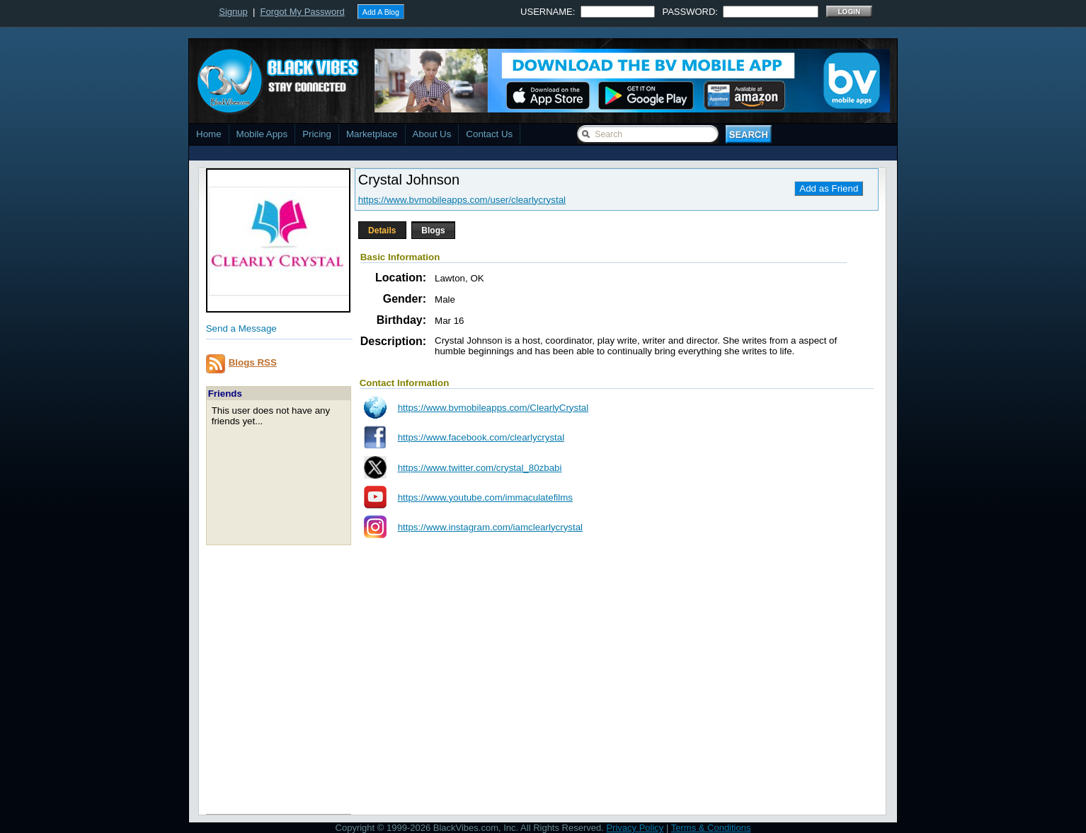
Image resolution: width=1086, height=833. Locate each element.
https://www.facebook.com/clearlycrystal (481, 437)
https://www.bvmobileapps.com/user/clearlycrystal (462, 199)
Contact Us (489, 134)
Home (209, 134)
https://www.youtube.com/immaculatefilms (485, 497)
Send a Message (241, 328)
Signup (233, 11)
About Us (432, 134)
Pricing (316, 134)
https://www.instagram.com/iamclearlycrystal (490, 527)
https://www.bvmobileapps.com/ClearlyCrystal (493, 407)
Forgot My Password (303, 11)
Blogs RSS (253, 362)
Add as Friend (828, 188)
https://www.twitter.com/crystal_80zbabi (480, 467)
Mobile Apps (262, 134)
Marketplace (372, 134)
